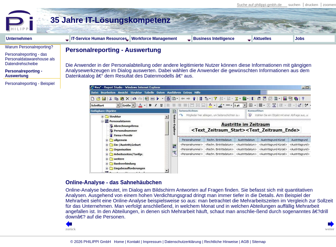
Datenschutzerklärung (183, 242)
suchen (294, 5)
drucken (312, 5)
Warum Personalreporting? (29, 47)
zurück (71, 227)
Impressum (152, 242)
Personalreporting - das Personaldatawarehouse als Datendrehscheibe (30, 59)
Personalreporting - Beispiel (29, 83)
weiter (329, 227)
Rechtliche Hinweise (221, 242)
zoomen (329, 5)
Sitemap (259, 242)
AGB (245, 242)
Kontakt (133, 242)
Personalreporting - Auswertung (23, 73)
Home (119, 242)
